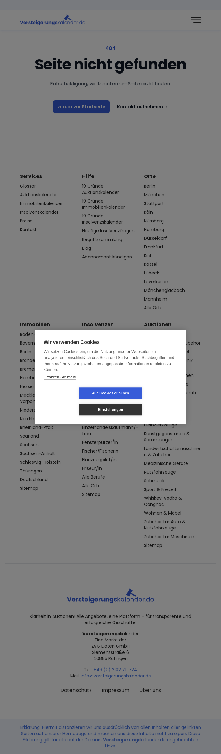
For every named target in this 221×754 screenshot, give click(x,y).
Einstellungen (147, 401)
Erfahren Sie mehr (60, 385)
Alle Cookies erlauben (73, 401)
